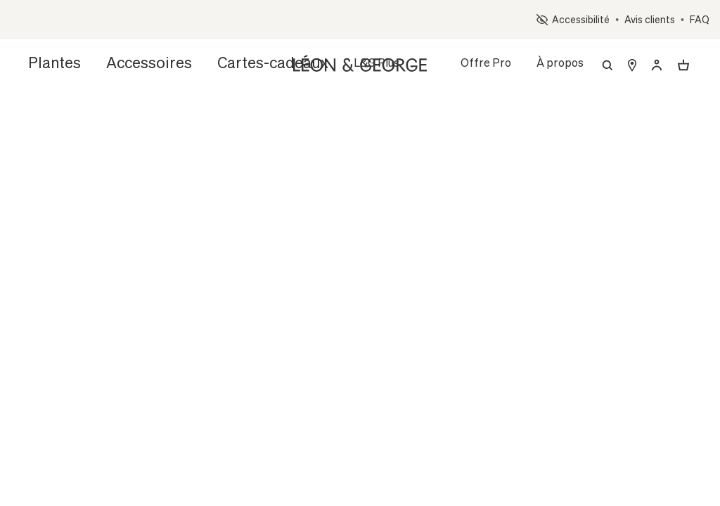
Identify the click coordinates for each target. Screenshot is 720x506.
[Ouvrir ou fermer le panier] (683, 65)
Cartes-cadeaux (222, 62)
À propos (560, 62)
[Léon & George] (360, 62)
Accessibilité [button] (573, 19)
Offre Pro (486, 62)
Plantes (48, 62)
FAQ (699, 19)
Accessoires (124, 62)
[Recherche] (607, 65)
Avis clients (649, 19)
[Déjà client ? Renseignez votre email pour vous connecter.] (656, 65)
